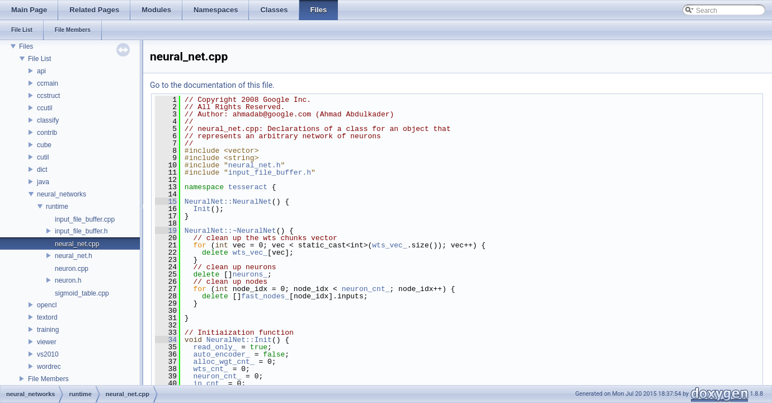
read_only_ (215, 347)
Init (201, 209)
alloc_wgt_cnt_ (223, 362)
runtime (57, 206)
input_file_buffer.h (81, 231)
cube (44, 145)
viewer (47, 342)
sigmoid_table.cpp (82, 293)
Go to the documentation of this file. (212, 85)
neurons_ (250, 274)
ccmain (47, 83)
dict (42, 170)
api (41, 71)
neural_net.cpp (77, 244)
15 (166, 201)
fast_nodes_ (265, 296)
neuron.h (68, 280)
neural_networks (61, 194)
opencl (47, 305)
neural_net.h (73, 256)
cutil (43, 157)
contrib (47, 133)
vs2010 (48, 354)
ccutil (44, 108)
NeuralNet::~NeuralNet (230, 231)
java (43, 182)
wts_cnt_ (210, 369)
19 (166, 231)
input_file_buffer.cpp (85, 219)
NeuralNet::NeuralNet (228, 201)
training (48, 330)
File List (39, 59)
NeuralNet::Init (239, 340)
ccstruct (48, 96)
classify (48, 120)
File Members (48, 379)
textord (47, 317)
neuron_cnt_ (366, 289)
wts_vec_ (389, 245)
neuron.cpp (71, 269)
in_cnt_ (208, 383)
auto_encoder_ (221, 354)
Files (26, 46)
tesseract (247, 187)
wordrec (49, 367)
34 (166, 340)
